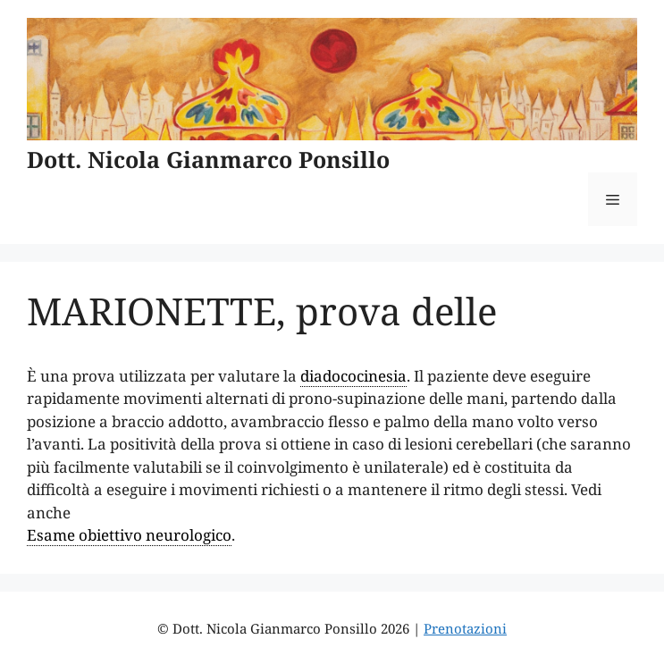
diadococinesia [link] (353, 376)
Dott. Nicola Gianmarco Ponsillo (208, 159)
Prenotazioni (465, 628)
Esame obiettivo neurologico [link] (129, 535)
